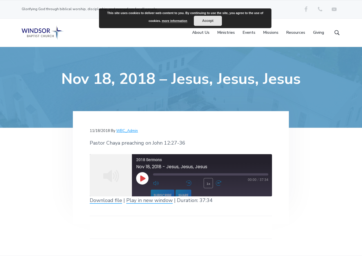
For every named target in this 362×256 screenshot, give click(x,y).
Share (183, 195)
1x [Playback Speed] (208, 183)
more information (174, 21)
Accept (207, 21)
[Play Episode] (142, 178)
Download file (106, 200)
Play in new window (149, 200)
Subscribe (163, 195)
